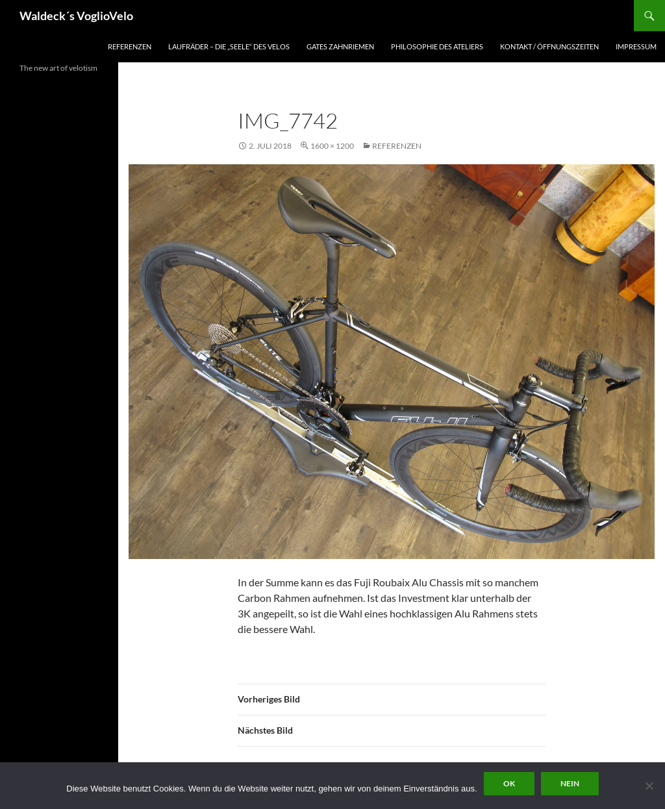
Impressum (636, 46)
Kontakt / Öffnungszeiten (549, 46)
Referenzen (129, 46)
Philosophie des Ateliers (437, 46)
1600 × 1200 (332, 146)
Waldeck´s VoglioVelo (76, 15)
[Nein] (648, 785)
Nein (569, 783)
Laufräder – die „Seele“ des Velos (229, 46)
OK (509, 783)
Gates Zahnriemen (340, 46)
